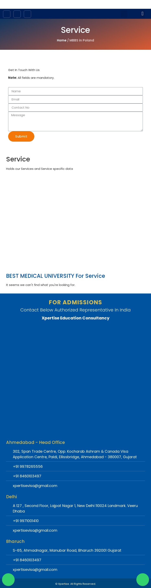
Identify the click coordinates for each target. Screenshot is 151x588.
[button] (142, 14)
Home (61, 40)
